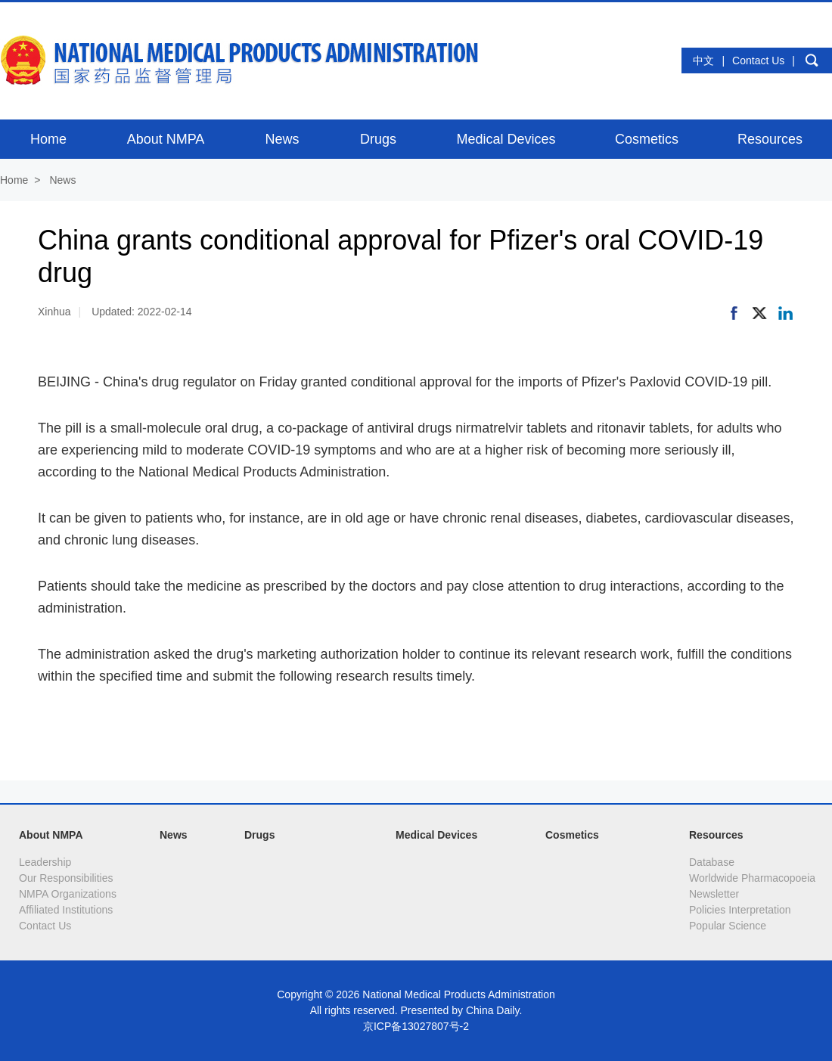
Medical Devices (436, 835)
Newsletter (714, 894)
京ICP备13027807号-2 (416, 1026)
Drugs (259, 835)
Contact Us (758, 60)
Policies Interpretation (740, 910)
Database (711, 862)
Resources (716, 835)
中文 (703, 60)
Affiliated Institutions (66, 910)
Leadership (45, 862)
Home (14, 180)
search (811, 60)
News (62, 180)
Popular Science (727, 926)
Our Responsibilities (66, 878)
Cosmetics (572, 835)
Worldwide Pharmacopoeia (752, 878)
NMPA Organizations (67, 894)
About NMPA (51, 835)
